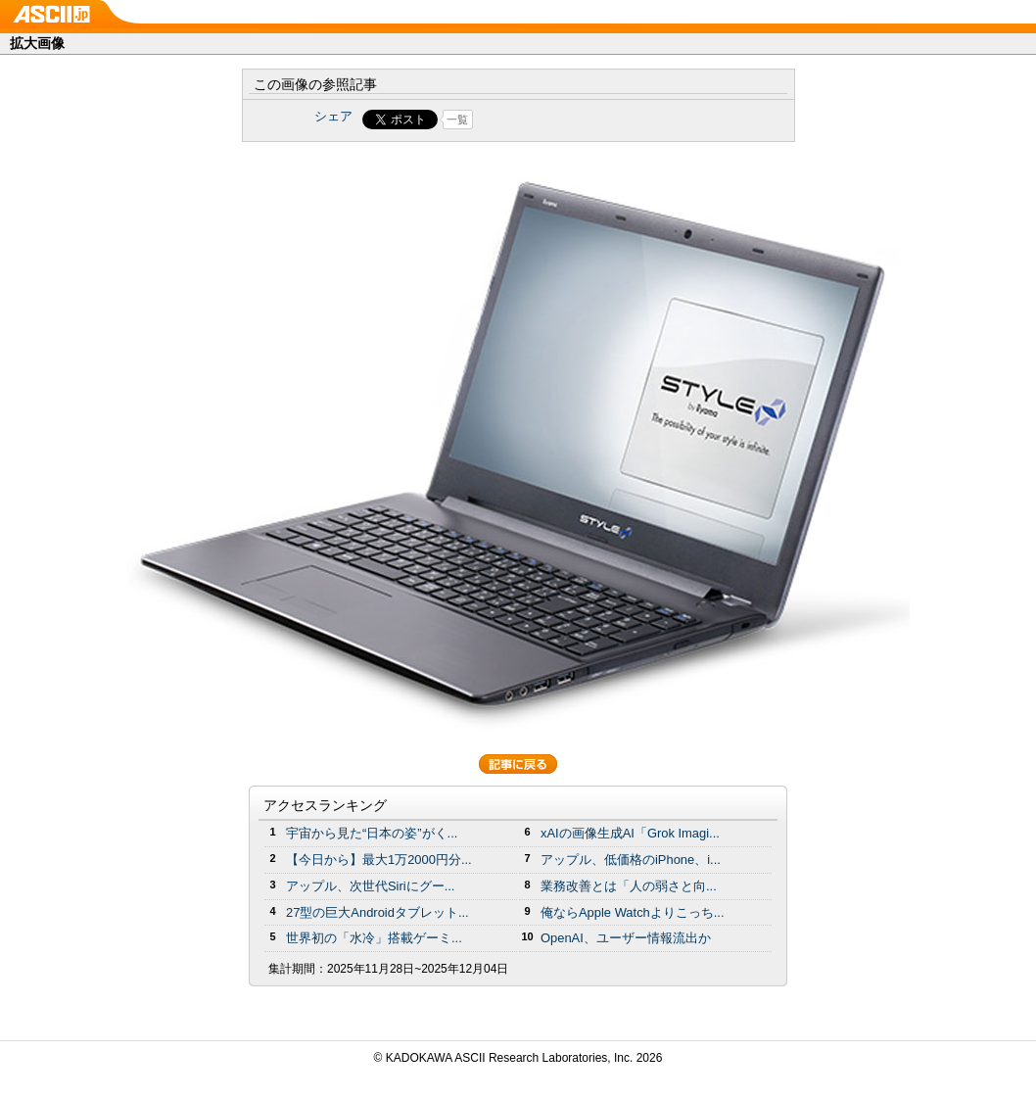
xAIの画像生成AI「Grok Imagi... (630, 833)
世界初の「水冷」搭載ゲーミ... (374, 938)
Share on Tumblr (591, 119)
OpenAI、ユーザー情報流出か (626, 938)
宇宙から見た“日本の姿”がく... (371, 833)
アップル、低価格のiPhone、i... (631, 859)
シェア (333, 116)
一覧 (457, 119)
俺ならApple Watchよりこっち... (633, 912)
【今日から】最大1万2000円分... (379, 859)
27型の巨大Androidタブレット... (377, 912)
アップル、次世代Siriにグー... (370, 886)
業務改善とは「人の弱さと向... (629, 886)
